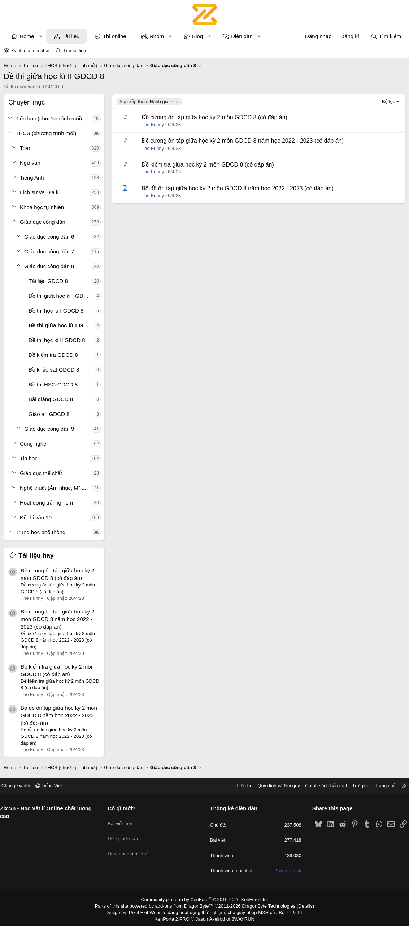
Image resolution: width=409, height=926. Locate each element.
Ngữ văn (30, 163)
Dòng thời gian (125, 833)
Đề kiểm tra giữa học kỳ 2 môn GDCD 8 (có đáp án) (208, 164)
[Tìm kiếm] (385, 36)
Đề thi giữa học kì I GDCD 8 (62, 296)
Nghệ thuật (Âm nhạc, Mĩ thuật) (56, 488)
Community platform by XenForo (204, 899)
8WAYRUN (240, 917)
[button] (40, 36)
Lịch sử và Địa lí (39, 192)
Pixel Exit (143, 911)
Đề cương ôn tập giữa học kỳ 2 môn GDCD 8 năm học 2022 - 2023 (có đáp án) (57, 619)
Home (26, 36)
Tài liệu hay (36, 555)
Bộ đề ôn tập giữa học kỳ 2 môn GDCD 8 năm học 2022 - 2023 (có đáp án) (59, 715)
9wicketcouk (286, 870)
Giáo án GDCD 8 (49, 414)
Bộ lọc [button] (388, 101)
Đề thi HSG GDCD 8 (53, 384)
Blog (197, 36)
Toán (26, 148)
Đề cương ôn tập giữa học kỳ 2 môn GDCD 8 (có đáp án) (214, 117)
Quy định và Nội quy (273, 785)
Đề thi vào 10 (36, 517)
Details (297, 905)
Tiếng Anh (32, 177)
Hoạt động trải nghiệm (46, 503)
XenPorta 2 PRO (174, 917)
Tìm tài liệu (74, 50)
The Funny (153, 124)
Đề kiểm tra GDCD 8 (53, 355)
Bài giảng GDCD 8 (51, 399)
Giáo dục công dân (42, 222)
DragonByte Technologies (263, 905)
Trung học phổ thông (40, 532)
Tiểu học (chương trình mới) (49, 118)
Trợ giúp (355, 785)
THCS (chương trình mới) (46, 133)
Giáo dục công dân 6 (49, 237)
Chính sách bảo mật (320, 785)
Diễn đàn (242, 36)
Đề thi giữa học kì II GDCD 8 (62, 325)
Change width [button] (21, 785)
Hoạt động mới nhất (131, 847)
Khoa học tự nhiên (42, 207)
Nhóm (156, 36)
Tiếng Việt (54, 785)
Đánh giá (146, 101)
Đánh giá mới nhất (31, 50)
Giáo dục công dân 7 (49, 251)
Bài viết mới (122, 820)
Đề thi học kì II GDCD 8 (57, 340)
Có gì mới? (124, 808)
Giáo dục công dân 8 (49, 266)
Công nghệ (33, 443)
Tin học (29, 458)
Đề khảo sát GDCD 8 (54, 370)
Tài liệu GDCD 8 (48, 281)
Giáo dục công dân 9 (49, 429)
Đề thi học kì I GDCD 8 (56, 310)
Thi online (114, 36)
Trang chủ (379, 785)
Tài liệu (70, 36)
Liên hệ (239, 785)
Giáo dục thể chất (41, 473)
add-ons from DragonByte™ (186, 905)
